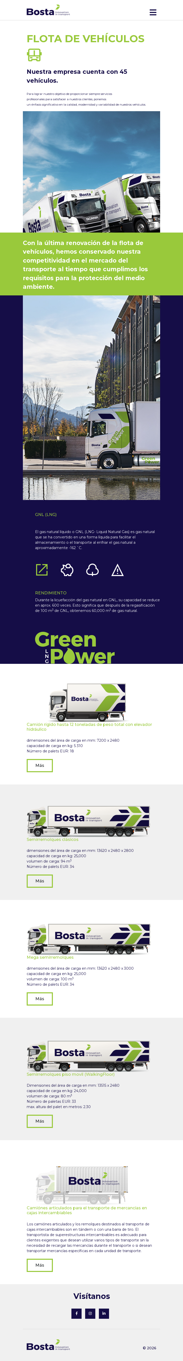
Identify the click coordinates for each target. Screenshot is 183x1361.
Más (39, 765)
